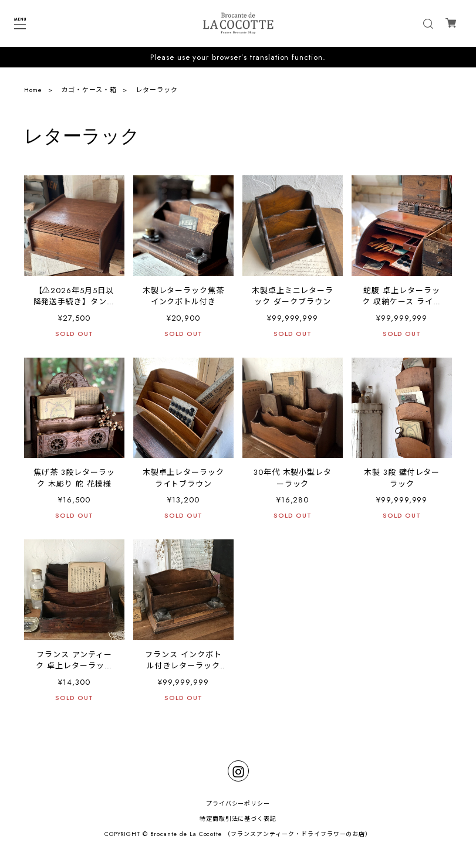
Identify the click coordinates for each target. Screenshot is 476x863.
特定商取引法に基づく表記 (238, 818)
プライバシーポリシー (238, 803)
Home (33, 89)
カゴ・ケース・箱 (89, 89)
